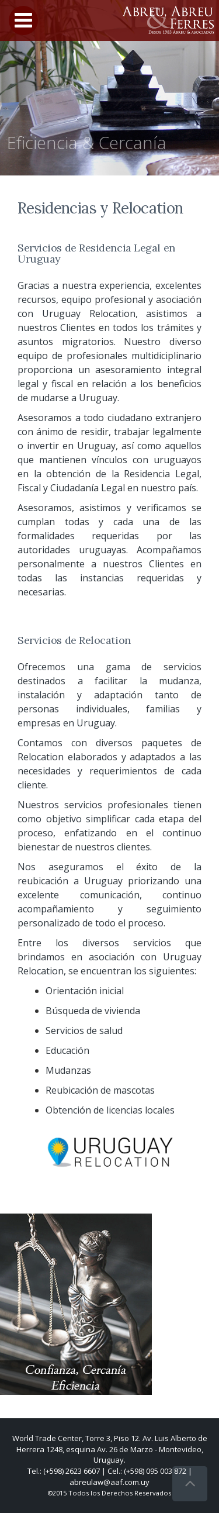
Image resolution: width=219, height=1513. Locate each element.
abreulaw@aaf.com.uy (109, 1482)
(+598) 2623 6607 (71, 1471)
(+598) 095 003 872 (155, 1471)
